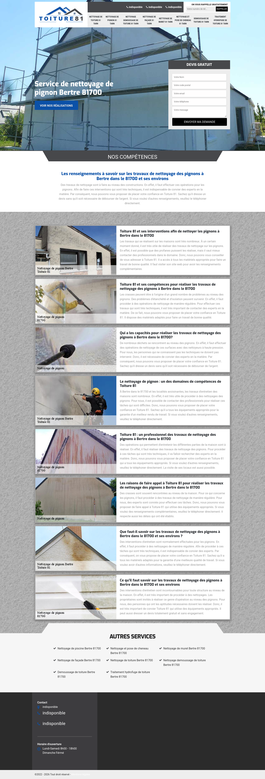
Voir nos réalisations (56, 105)
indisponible (134, 7)
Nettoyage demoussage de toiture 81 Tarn (130, 20)
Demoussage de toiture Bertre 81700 (76, 674)
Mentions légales (80, 774)
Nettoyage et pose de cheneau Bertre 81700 (129, 651)
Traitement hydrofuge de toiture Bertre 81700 (130, 674)
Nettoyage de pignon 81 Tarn (112, 20)
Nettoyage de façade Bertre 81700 (79, 660)
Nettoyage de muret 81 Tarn (165, 20)
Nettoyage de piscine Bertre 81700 (79, 648)
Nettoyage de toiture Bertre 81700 (132, 660)
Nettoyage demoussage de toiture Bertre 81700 (184, 663)
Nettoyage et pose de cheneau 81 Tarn (183, 20)
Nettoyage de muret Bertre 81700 (184, 648)
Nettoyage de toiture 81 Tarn (95, 20)
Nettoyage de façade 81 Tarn (149, 20)
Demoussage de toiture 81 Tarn (201, 20)
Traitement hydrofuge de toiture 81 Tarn (220, 20)
